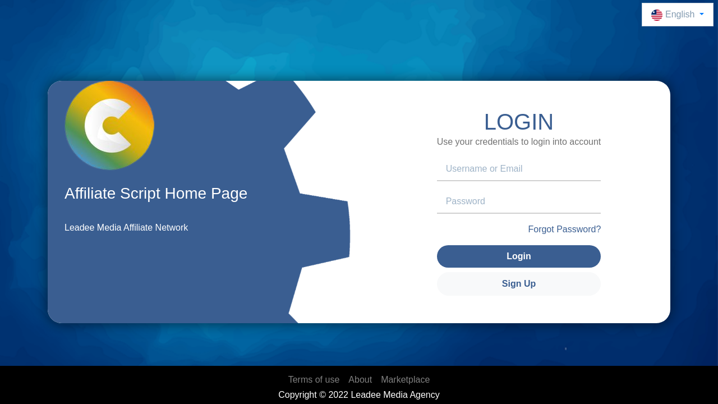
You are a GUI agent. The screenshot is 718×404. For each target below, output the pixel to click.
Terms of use (314, 379)
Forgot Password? (564, 229)
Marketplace (405, 379)
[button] (678, 14)
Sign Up (519, 283)
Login (519, 256)
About (360, 379)
